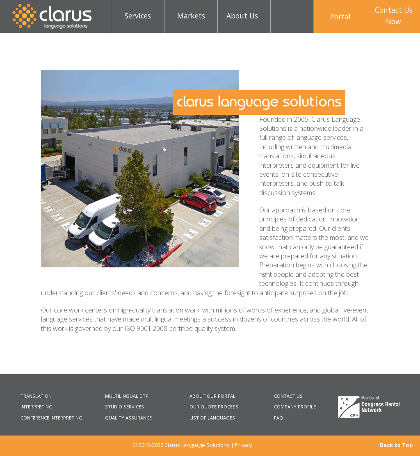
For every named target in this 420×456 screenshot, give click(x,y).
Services (138, 16)
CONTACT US (288, 396)
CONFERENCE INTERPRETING (51, 418)
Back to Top (396, 445)
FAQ (278, 418)
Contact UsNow (394, 15)
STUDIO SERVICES (124, 407)
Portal (340, 16)
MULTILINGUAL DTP (126, 396)
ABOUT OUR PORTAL (212, 396)
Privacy (243, 445)
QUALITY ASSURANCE (128, 418)
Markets (191, 16)
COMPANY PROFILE (295, 407)
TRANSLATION (36, 396)
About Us (242, 16)
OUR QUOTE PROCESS (213, 407)
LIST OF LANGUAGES (212, 418)
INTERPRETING (36, 407)
